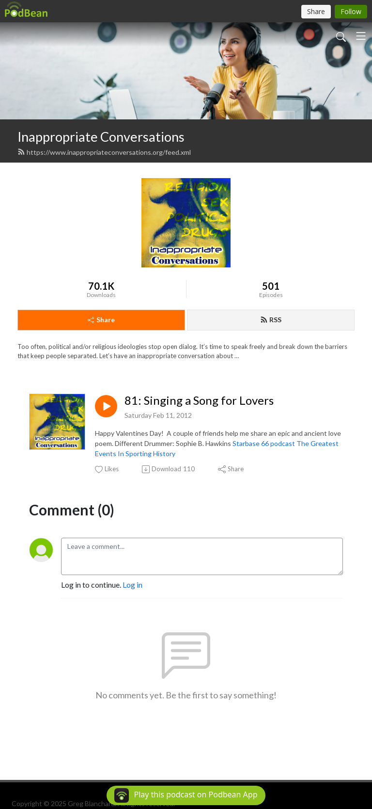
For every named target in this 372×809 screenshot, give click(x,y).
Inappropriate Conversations (101, 137)
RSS (270, 319)
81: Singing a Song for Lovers (199, 400)
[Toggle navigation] (361, 36)
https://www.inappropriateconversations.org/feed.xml (104, 152)
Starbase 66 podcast (263, 443)
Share (101, 319)
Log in (132, 584)
